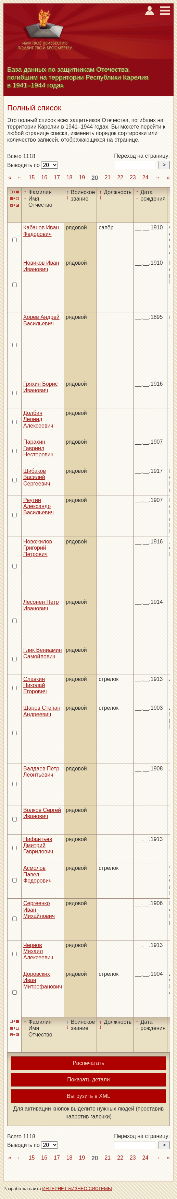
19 (82, 177)
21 (107, 177)
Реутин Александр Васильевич (38, 506)
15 (32, 177)
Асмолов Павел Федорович (37, 874)
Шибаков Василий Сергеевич (36, 477)
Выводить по (24, 165)
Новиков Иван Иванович (41, 266)
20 (94, 178)
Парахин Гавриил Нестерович (38, 448)
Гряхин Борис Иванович (40, 387)
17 (57, 177)
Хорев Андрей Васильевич (41, 320)
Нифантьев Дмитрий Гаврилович (38, 845)
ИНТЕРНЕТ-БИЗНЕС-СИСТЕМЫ (77, 1188)
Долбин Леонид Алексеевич (38, 419)
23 (133, 177)
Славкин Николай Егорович (35, 685)
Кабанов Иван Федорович (41, 231)
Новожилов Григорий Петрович (37, 548)
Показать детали (88, 1079)
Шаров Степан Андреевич (41, 711)
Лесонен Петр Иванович (41, 605)
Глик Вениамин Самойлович (42, 653)
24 (145, 177)
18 (69, 177)
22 (120, 177)
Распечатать (88, 1063)
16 (44, 177)
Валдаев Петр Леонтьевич (41, 772)
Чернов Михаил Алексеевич (38, 951)
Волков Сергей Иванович (42, 813)
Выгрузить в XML (88, 1096)
